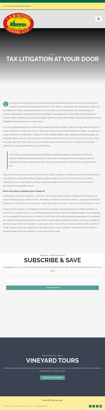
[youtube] (100, 406)
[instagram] (97, 406)
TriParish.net (31, 406)
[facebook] (90, 406)
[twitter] (93, 406)
